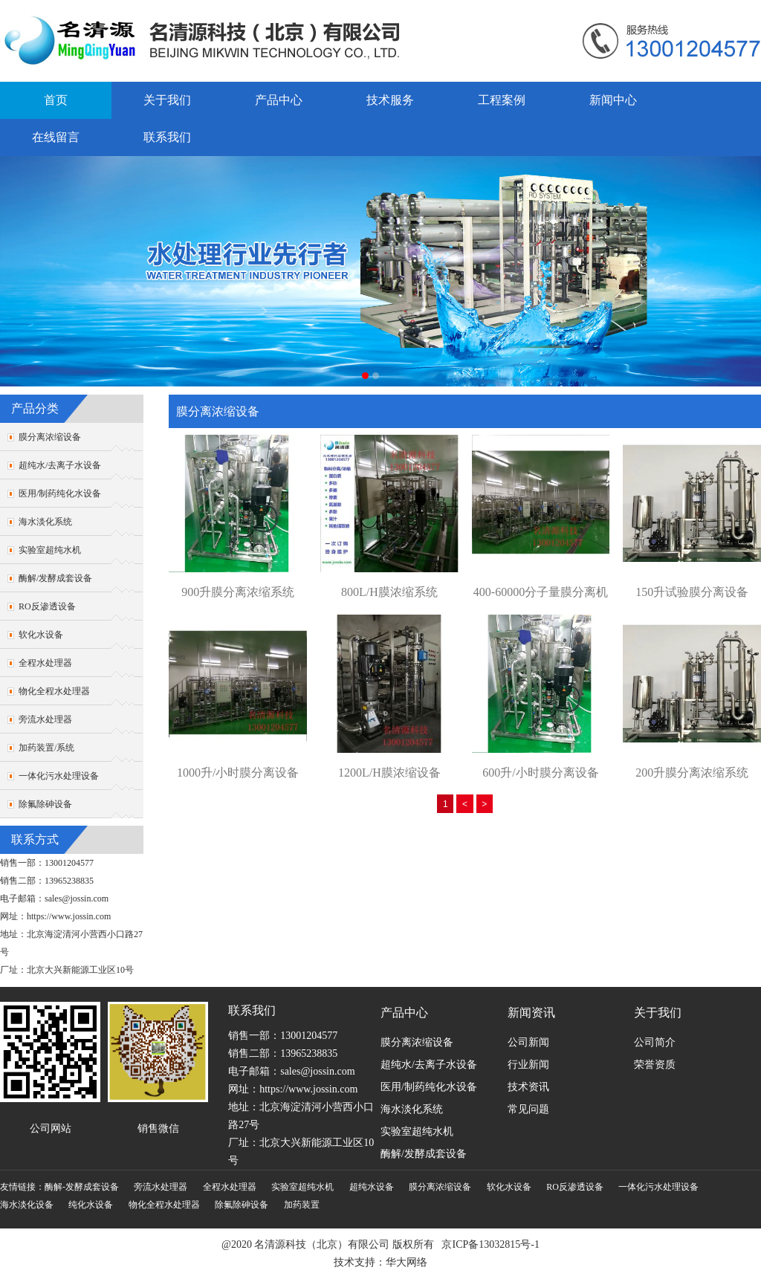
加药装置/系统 (46, 747)
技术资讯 (528, 1086)
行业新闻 (528, 1064)
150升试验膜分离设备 (691, 592)
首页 (56, 100)
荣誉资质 (655, 1064)
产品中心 (278, 100)
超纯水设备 (371, 1187)
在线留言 (56, 137)
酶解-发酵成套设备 (82, 1187)
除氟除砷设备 (45, 804)
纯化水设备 (90, 1204)
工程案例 (501, 100)
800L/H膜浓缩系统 (389, 592)
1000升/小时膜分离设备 (238, 772)
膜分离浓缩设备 (50, 437)
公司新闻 (528, 1042)
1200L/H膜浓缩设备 (389, 772)
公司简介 (655, 1042)
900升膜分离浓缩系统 (237, 592)
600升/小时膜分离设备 (540, 772)
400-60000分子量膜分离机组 (540, 593)
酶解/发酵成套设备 (55, 578)
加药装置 (302, 1204)
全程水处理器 (45, 663)
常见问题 (528, 1109)
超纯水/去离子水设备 (60, 465)
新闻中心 (613, 100)
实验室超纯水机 (50, 550)
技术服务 (390, 100)
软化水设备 (41, 634)
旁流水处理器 (45, 719)
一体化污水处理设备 (59, 776)
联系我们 (167, 137)
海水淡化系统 (45, 522)
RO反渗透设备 (47, 606)
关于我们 (167, 100)
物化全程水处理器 (54, 691)
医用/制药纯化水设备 (60, 493)
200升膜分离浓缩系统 (691, 772)
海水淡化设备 (27, 1204)
